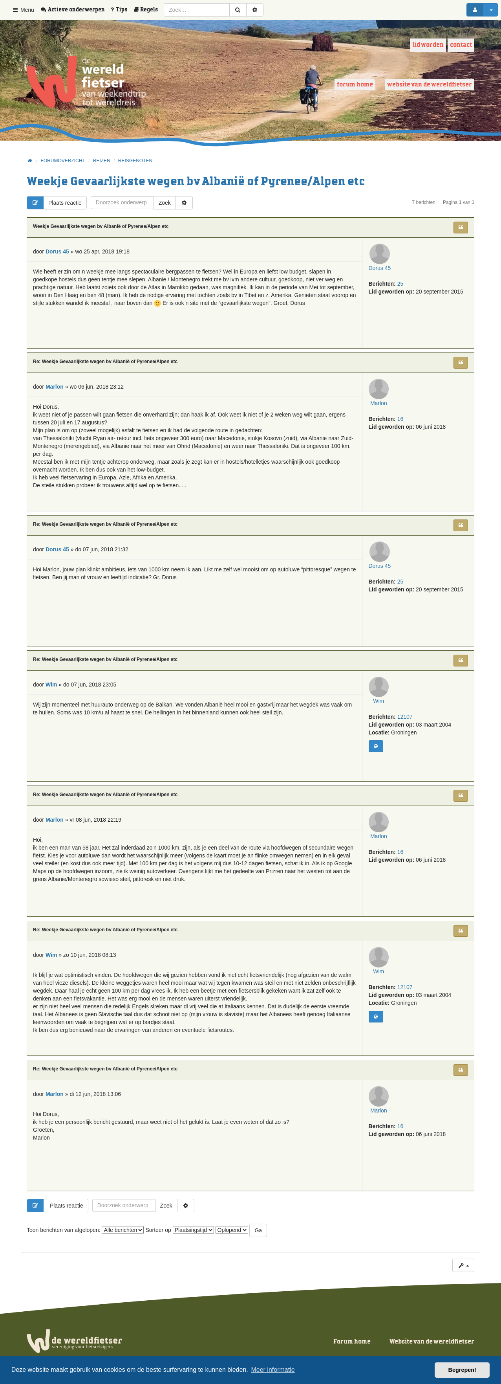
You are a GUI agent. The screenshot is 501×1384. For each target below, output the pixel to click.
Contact (461, 45)
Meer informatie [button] (272, 1369)
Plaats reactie (54, 202)
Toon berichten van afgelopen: (85, 1230)
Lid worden (428, 45)
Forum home (355, 84)
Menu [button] (23, 10)
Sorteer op (179, 1230)
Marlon (386, 418)
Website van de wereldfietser (429, 84)
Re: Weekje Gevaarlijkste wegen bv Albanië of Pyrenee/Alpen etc (105, 361)
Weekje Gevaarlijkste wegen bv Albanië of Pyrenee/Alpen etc (196, 182)
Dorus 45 (386, 283)
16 (400, 434)
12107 (405, 732)
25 (400, 299)
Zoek (165, 203)
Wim (386, 716)
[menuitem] (75, 10)
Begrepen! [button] (462, 1370)
